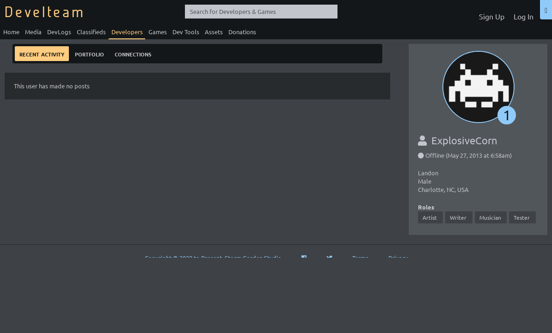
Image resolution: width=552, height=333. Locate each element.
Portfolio (89, 53)
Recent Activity (41, 53)
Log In (524, 16)
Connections (133, 53)
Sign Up (491, 16)
